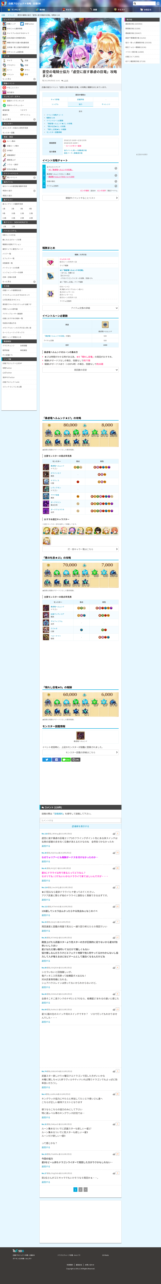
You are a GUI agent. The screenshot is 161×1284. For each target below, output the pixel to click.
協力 (80, 104)
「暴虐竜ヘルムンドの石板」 (55, 336)
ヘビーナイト (56, 636)
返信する (46, 845)
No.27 (44, 1173)
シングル (55, 104)
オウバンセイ (56, 473)
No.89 (44, 967)
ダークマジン (56, 502)
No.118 (45, 833)
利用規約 (70, 1265)
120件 (66, 80)
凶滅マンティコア (57, 614)
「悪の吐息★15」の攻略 (55, 126)
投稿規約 (58, 813)
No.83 (44, 994)
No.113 (45, 906)
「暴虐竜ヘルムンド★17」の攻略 (59, 123)
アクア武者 (55, 495)
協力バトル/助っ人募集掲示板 (75, 150)
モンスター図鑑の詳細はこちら (80, 752)
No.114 (45, 887)
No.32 (44, 1124)
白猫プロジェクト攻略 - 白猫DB (24, 3)
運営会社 (79, 1265)
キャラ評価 (55, 99)
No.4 (44, 1094)
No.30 (44, 853)
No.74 (44, 1071)
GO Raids (105, 1255)
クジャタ (54, 628)
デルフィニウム (57, 621)
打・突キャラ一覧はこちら (80, 549)
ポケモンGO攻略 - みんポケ (22, 1258)
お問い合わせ (89, 1265)
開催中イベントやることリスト (80, 197)
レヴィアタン (56, 487)
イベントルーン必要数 (54, 120)
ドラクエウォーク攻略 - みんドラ (68, 1255)
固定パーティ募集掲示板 (73, 153)
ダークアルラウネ (57, 509)
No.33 (44, 922)
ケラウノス (55, 480)
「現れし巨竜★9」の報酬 (56, 129)
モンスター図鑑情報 (54, 132)
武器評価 (80, 99)
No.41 (44, 868)
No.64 (44, 1009)
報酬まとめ (50, 117)
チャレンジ (106, 104)
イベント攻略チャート (54, 115)
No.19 (44, 1154)
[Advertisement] (80, 223)
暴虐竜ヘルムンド (57, 466)
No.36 (44, 937)
